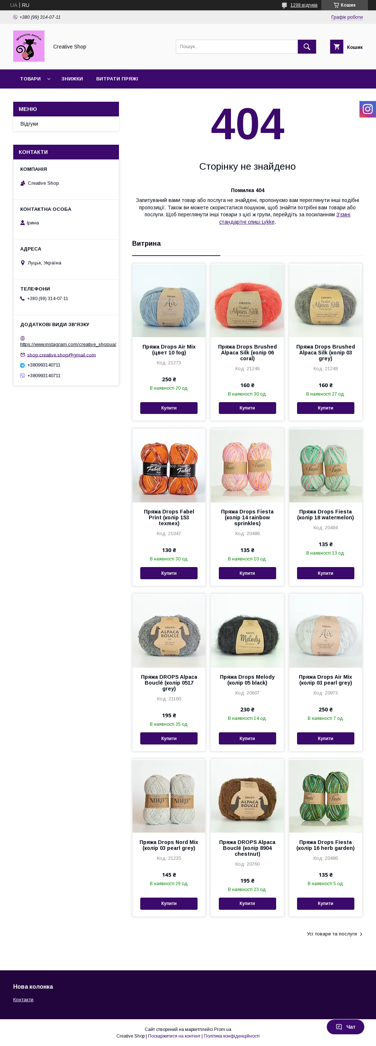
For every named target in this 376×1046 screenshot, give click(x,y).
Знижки (72, 79)
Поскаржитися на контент (174, 1036)
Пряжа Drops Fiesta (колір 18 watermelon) (325, 514)
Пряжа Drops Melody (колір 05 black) (247, 680)
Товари (30, 79)
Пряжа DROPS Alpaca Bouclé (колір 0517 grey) (169, 683)
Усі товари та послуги (332, 934)
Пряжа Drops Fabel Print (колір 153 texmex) (169, 517)
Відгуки (29, 124)
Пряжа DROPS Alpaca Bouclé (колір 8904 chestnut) (247, 848)
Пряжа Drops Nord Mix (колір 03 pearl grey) (169, 845)
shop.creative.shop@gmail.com (61, 354)
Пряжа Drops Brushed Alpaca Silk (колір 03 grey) (325, 352)
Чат (345, 1027)
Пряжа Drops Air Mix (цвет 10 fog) (169, 350)
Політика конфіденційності (232, 1036)
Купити (169, 408)
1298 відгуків (304, 5)
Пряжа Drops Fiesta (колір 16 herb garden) (325, 845)
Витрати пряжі (117, 79)
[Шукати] (307, 47)
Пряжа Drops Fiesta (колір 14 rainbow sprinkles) (247, 517)
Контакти (23, 999)
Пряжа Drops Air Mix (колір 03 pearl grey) (325, 680)
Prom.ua (222, 1029)
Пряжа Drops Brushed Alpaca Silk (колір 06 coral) (247, 352)
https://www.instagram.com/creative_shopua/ (68, 344)
